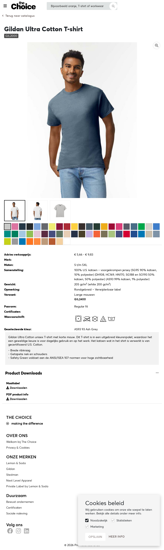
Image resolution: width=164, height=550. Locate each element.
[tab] (82, 373)
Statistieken (124, 520)
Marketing (97, 526)
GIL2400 (80, 299)
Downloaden (16, 388)
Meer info (117, 536)
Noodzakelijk (98, 520)
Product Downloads (23, 373)
